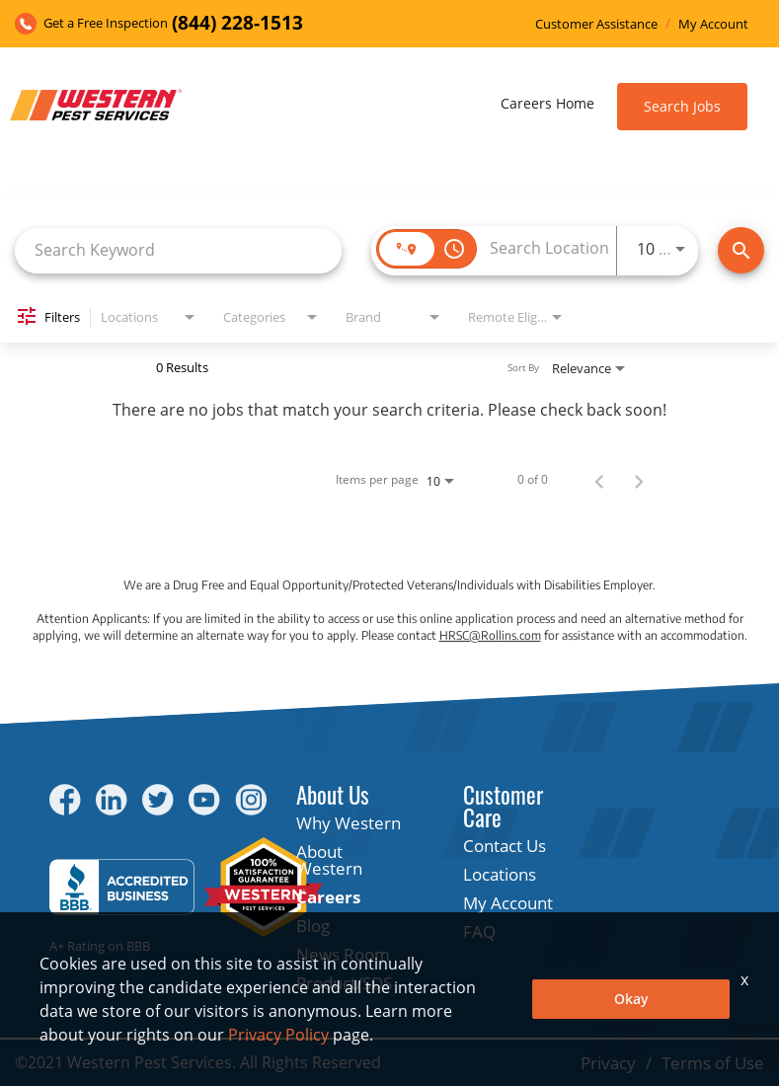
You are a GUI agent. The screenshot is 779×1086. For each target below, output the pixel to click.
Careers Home (547, 103)
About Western (329, 860)
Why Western (348, 823)
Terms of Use (713, 1062)
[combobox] (178, 250)
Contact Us (504, 845)
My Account (713, 24)
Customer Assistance (596, 24)
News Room (343, 954)
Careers (328, 897)
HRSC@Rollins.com (490, 635)
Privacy (608, 1062)
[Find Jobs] (741, 250)
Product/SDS (344, 982)
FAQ (479, 931)
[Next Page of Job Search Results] (639, 480)
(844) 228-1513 (237, 23)
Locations (499, 874)
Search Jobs (682, 106)
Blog (313, 925)
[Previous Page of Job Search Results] (599, 480)
